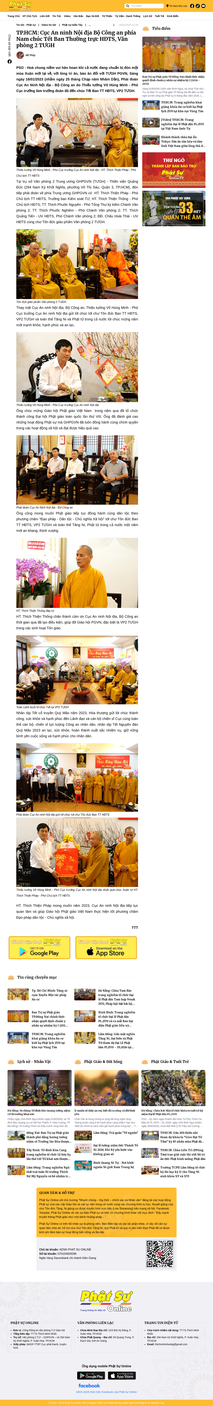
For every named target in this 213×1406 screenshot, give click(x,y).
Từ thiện (107, 16)
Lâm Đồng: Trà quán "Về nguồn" (115, 1132)
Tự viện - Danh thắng (127, 16)
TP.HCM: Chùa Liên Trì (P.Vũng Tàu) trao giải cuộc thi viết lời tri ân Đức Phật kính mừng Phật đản (182, 1154)
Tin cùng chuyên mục (37, 977)
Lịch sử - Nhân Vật (34, 1061)
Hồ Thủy (30, 55)
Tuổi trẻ (159, 16)
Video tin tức (49, 24)
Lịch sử (147, 16)
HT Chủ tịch (30, 16)
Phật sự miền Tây (72, 24)
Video (67, 16)
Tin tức (56, 16)
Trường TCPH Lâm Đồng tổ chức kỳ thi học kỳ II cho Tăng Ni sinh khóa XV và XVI (182, 1172)
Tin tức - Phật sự (26, 24)
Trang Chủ (14, 16)
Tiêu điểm (161, 28)
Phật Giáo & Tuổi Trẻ (170, 1061)
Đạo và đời (92, 16)
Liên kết (45, 16)
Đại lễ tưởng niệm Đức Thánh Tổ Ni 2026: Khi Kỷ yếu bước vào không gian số (115, 1150)
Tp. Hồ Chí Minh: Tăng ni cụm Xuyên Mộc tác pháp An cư (49, 995)
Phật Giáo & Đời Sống (103, 1061)
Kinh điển (173, 16)
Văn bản (78, 16)
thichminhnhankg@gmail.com (171, 1344)
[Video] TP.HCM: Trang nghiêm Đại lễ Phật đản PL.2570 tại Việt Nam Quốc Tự (182, 124)
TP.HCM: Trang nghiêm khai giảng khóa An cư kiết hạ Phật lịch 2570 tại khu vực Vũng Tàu (182, 107)
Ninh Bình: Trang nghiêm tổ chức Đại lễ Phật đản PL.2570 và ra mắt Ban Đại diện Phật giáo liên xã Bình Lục (116, 1021)
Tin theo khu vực (176, 5)
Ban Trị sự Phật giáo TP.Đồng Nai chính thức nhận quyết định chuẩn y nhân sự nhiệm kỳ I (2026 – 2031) (49, 1021)
